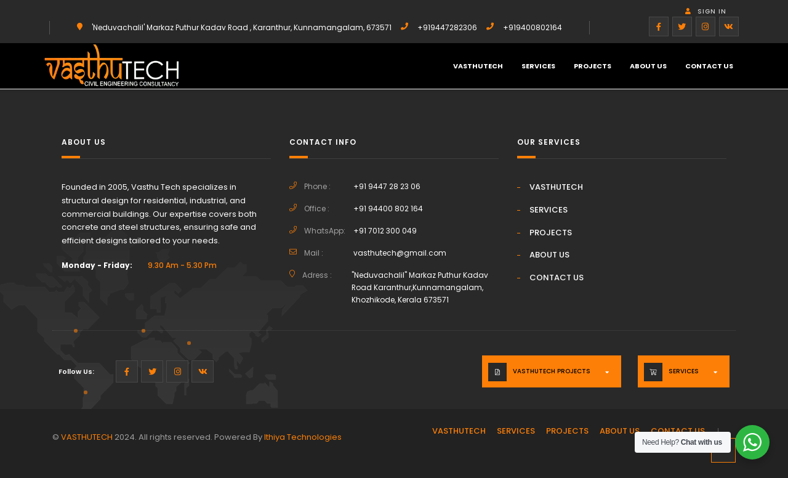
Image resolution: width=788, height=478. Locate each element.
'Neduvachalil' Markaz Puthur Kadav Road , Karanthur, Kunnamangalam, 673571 (242, 27)
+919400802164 (532, 27)
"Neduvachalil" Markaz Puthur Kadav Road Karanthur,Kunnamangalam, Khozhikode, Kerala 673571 (420, 287)
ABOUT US (648, 66)
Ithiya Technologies (303, 437)
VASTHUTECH (478, 66)
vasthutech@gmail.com (399, 253)
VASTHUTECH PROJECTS (551, 371)
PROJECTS (592, 66)
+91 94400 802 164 (388, 208)
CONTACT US (709, 66)
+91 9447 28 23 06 (386, 186)
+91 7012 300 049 (385, 230)
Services (684, 371)
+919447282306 (447, 27)
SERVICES (538, 66)
